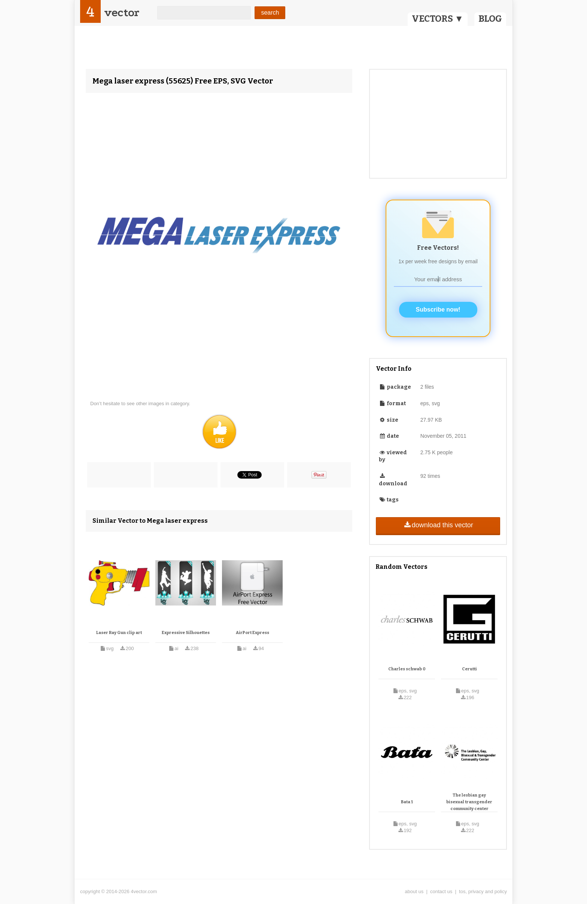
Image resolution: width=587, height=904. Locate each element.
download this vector (438, 525)
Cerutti (469, 669)
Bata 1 (407, 802)
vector (121, 12)
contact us (441, 891)
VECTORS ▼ (437, 18)
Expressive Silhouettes (186, 632)
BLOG (490, 18)
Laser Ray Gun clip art (119, 632)
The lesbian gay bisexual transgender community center (469, 802)
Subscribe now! (438, 309)
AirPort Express (252, 632)
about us (414, 891)
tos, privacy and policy (483, 891)
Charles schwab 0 (407, 669)
